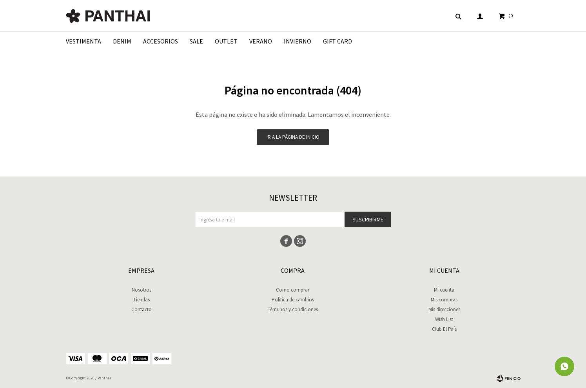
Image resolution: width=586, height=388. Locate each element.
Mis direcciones (444, 309)
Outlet (226, 41)
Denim (122, 41)
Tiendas (141, 299)
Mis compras (444, 299)
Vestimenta (83, 41)
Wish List (444, 319)
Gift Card (337, 41)
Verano (260, 41)
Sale (196, 41)
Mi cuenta (444, 289)
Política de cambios (293, 299)
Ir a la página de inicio (293, 137)
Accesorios (160, 41)
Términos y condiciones (293, 309)
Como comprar (292, 289)
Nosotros (141, 289)
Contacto (141, 309)
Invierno (297, 41)
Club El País (444, 329)
